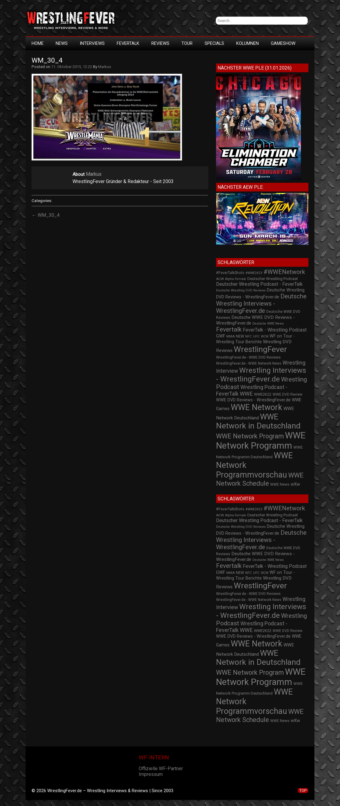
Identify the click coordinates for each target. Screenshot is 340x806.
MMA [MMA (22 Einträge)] (230, 336)
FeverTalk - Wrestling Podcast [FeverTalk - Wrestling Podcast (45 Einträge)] (275, 330)
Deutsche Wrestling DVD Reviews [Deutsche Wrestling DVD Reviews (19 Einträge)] (241, 290)
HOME (38, 43)
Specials (214, 43)
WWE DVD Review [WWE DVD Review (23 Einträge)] (287, 394)
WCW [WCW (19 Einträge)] (264, 336)
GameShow (283, 43)
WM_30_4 (47, 60)
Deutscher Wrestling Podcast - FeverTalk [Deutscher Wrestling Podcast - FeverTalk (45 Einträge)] (259, 284)
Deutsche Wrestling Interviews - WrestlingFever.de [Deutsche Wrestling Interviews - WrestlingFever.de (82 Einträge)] (261, 303)
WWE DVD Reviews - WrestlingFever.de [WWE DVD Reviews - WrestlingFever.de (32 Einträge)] (253, 399)
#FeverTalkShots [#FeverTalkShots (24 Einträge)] (230, 273)
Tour (187, 43)
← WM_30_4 (46, 215)
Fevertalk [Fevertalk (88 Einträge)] (229, 329)
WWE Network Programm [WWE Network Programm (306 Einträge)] (261, 440)
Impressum (151, 774)
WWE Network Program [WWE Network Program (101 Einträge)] (250, 436)
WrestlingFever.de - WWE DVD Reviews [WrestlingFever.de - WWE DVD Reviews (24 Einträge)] (248, 357)
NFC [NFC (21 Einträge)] (248, 336)
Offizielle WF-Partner (161, 768)
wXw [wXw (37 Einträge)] (295, 484)
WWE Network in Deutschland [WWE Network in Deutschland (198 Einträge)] (258, 421)
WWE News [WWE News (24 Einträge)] (279, 484)
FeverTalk (128, 43)
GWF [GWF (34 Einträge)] (220, 336)
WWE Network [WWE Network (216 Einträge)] (256, 407)
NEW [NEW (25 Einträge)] (240, 336)
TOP (303, 790)
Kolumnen (247, 43)
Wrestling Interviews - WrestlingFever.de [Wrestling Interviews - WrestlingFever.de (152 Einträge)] (261, 374)
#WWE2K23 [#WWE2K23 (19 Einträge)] (254, 273)
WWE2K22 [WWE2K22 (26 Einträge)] (262, 394)
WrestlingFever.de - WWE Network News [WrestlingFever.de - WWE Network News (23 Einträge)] (248, 363)
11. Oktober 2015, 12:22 (71, 66)
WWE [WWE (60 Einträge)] (246, 394)
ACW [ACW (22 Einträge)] (220, 279)
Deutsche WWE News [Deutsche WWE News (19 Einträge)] (268, 323)
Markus (104, 66)
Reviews (160, 43)
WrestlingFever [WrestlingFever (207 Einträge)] (260, 349)
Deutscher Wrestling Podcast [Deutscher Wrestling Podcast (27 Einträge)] (272, 278)
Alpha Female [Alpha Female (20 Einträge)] (235, 279)
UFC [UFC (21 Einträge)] (256, 336)
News (62, 43)
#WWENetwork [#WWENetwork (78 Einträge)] (284, 271)
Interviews (92, 43)
